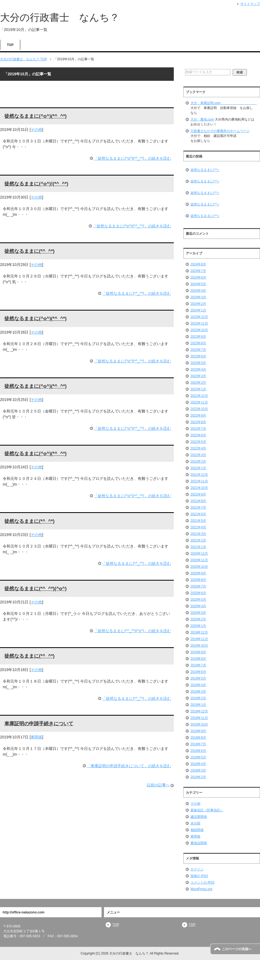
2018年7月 (198, 744)
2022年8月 (198, 422)
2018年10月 (199, 724)
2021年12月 (199, 475)
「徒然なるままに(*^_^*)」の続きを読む (136, 293)
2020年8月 (198, 580)
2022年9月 (198, 415)
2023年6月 (198, 356)
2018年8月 (198, 738)
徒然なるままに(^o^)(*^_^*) (35, 116)
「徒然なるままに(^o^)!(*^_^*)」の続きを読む (132, 226)
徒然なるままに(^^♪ (204, 170)
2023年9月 (198, 337)
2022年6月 (198, 435)
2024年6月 (198, 277)
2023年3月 (198, 376)
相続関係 (197, 830)
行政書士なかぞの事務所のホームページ (220, 131)
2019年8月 (198, 659)
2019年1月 (198, 705)
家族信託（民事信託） (206, 810)
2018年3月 (198, 770)
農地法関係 (198, 843)
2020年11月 (199, 560)
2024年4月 (198, 291)
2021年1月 (198, 547)
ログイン (197, 869)
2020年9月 (198, 573)
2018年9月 (198, 731)
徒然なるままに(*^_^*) (29, 251)
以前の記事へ (158, 785)
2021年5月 (198, 521)
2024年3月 (198, 297)
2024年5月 (198, 284)
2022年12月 (199, 396)
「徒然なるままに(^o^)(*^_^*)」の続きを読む (132, 158)
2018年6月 (198, 751)
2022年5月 (198, 442)
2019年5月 (198, 678)
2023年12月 (199, 317)
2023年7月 (198, 350)
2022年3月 (198, 455)
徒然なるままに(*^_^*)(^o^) (35, 588)
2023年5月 (198, 363)
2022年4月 (198, 448)
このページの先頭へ (237, 949)
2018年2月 (198, 777)
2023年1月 (198, 389)
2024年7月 (198, 271)
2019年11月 (199, 639)
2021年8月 (198, 501)
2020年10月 (199, 567)
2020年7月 (198, 586)
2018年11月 (199, 718)
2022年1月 (198, 468)
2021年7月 (198, 507)
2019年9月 (198, 652)
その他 (36, 129)
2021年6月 (198, 514)
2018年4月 (198, 764)
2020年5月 (198, 599)
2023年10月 (199, 330)
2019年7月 (198, 665)
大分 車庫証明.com (223, 103)
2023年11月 (199, 323)
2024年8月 (198, 264)
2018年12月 (199, 711)
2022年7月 (198, 429)
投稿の (199, 876)
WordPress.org (201, 889)
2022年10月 (199, 409)
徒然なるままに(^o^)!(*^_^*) (36, 184)
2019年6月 (198, 672)
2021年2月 (198, 540)
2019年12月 (199, 632)
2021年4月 (198, 527)
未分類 (195, 823)
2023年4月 (198, 369)
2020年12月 (199, 553)
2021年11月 (199, 481)
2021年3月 (198, 534)
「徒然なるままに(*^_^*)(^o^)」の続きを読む (132, 631)
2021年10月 (199, 488)
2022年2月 (198, 461)
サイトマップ (250, 4)
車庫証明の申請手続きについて (38, 723)
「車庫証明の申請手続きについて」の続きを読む (129, 766)
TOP (10, 45)
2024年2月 (198, 304)
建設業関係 (198, 817)
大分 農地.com (202, 119)
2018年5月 (198, 757)
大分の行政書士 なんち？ (59, 17)
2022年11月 (199, 402)
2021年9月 (198, 494)
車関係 (36, 737)
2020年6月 (198, 593)
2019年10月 (199, 645)
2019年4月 (198, 685)
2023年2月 (198, 383)
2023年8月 (198, 343)
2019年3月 (198, 692)
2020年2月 (198, 619)
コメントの (202, 882)
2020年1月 (198, 626)
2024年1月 (198, 310)
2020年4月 (198, 606)
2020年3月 (198, 613)
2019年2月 (198, 698)
